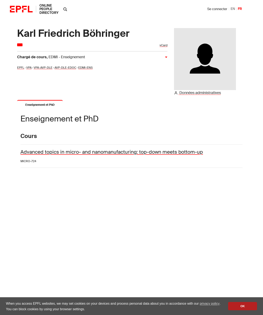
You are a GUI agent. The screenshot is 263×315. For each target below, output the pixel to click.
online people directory (48, 9)
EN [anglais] (233, 9)
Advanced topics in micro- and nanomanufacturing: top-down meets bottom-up (111, 152)
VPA (29, 67)
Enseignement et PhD (39, 105)
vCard (163, 45)
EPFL (20, 67)
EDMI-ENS (85, 67)
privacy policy (209, 303)
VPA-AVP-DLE (43, 67)
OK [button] (242, 306)
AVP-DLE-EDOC (65, 67)
